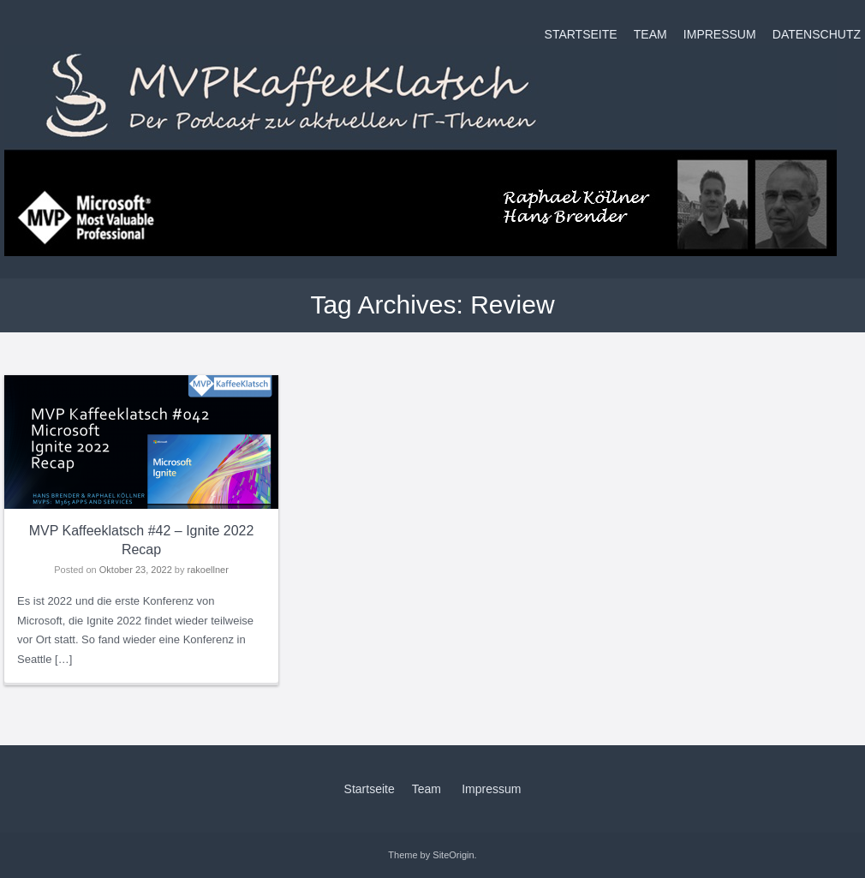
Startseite (581, 34)
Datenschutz (817, 34)
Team (650, 34)
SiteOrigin (453, 855)
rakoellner (208, 569)
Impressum (719, 34)
